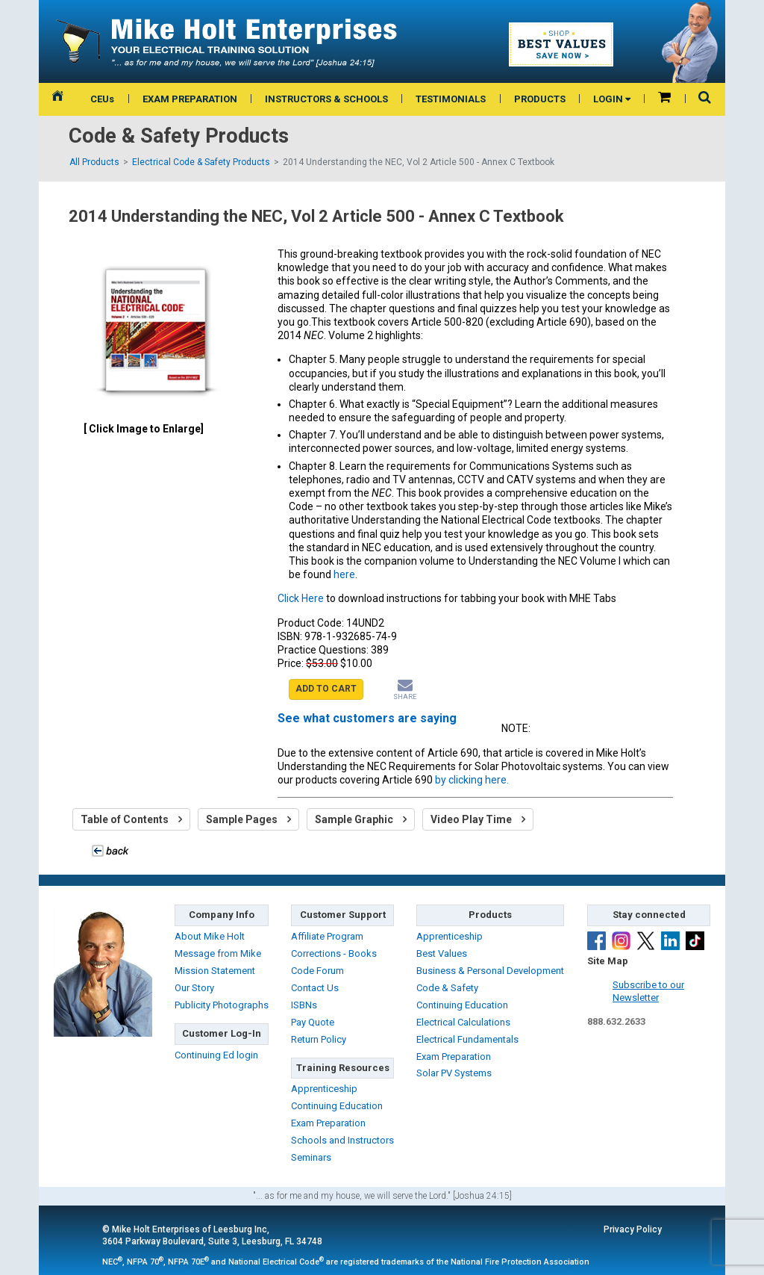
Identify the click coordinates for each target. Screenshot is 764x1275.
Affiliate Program (327, 936)
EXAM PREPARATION (190, 99)
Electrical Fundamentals (467, 1039)
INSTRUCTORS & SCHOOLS (326, 99)
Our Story (194, 987)
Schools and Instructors (342, 1140)
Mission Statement (215, 970)
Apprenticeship (324, 1088)
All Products (94, 162)
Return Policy (318, 1039)
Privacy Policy (633, 1229)
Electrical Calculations (463, 1022)
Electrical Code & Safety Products (201, 162)
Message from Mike (218, 953)
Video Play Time (477, 819)
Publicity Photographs (222, 1005)
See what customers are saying (367, 718)
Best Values (441, 953)
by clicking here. (472, 780)
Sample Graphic (361, 819)
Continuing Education (337, 1105)
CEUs (102, 99)
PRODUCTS (540, 99)
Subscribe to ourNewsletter (648, 991)
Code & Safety (447, 987)
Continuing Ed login (216, 1055)
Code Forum (317, 970)
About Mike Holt (210, 936)
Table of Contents (131, 819)
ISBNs (304, 1005)
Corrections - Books (334, 953)
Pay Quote (312, 1022)
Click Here (301, 598)
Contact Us (315, 987)
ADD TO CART (326, 688)
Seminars (311, 1157)
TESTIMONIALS (451, 99)
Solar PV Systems (454, 1073)
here (344, 574)
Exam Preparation (328, 1123)
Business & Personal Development (490, 970)
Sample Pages (248, 819)
